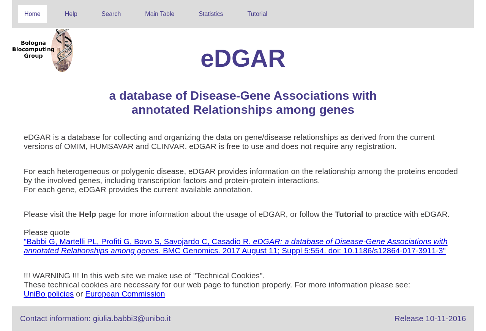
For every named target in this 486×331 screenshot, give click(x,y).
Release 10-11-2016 (430, 318)
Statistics (211, 14)
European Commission (125, 293)
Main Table (159, 14)
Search (111, 14)
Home (32, 14)
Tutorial (257, 14)
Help (71, 14)
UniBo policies (49, 293)
